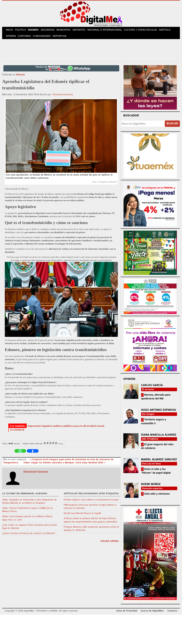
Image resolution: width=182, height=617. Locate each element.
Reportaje (61, 38)
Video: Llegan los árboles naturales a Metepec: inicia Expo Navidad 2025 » (64, 465)
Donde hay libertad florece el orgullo (82, 516)
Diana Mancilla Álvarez (158, 437)
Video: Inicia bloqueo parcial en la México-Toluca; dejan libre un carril (27, 520)
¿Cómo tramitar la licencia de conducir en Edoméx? (28, 535)
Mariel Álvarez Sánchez (159, 462)
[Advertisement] (91, 52)
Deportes (83, 30)
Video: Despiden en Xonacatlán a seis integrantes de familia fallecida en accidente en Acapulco (29, 503)
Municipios (67, 30)
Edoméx (36, 30)
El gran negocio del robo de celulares (157, 448)
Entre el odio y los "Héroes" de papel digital (156, 473)
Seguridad (50, 30)
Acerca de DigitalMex (152, 613)
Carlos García (152, 387)
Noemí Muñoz (151, 486)
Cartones (26, 38)
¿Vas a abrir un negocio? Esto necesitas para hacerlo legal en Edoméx (29, 529)
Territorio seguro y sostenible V (153, 424)
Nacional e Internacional (109, 30)
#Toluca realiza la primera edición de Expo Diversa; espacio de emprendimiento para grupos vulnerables (90, 522)
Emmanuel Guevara (63, 97)
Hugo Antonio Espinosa (158, 412)
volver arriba (109, 543)
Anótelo (169, 30)
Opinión (11, 38)
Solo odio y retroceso (157, 496)
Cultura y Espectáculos (144, 30)
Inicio (10, 30)
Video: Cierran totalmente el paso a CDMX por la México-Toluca (27, 512)
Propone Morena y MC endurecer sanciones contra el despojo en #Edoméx (91, 531)
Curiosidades (43, 38)
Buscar (172, 126)
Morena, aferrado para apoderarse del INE (155, 399)
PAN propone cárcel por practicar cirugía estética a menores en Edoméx (90, 509)
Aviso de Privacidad (126, 613)
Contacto (172, 613)
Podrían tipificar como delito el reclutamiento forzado (91, 502)
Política (22, 30)
